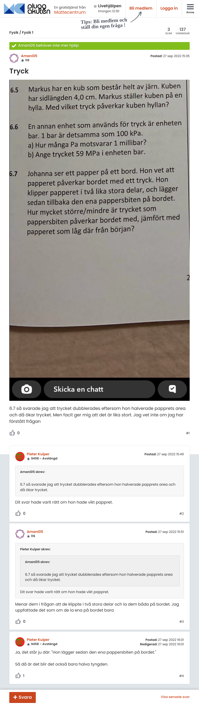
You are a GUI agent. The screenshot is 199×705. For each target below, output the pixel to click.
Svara (25, 697)
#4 (181, 676)
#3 (181, 622)
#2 (181, 514)
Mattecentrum (70, 12)
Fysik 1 (27, 32)
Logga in (169, 8)
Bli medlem (141, 8)
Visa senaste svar (175, 697)
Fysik (13, 32)
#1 (188, 433)
